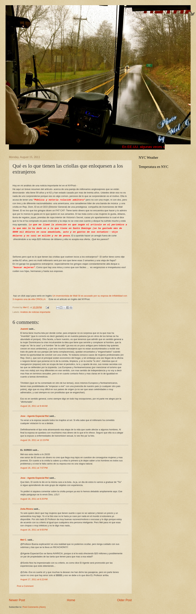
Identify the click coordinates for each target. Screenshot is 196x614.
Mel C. (26, 307)
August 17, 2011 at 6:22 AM (34, 579)
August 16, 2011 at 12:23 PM (34, 440)
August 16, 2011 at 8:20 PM (34, 499)
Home (71, 600)
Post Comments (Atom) (34, 607)
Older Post (124, 600)
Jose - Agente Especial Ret (34, 416)
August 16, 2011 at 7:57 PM (34, 468)
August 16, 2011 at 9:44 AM (34, 406)
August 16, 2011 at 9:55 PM (34, 529)
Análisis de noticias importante (35, 312)
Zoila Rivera (26, 509)
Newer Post (17, 600)
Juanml (24, 329)
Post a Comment (25, 586)
